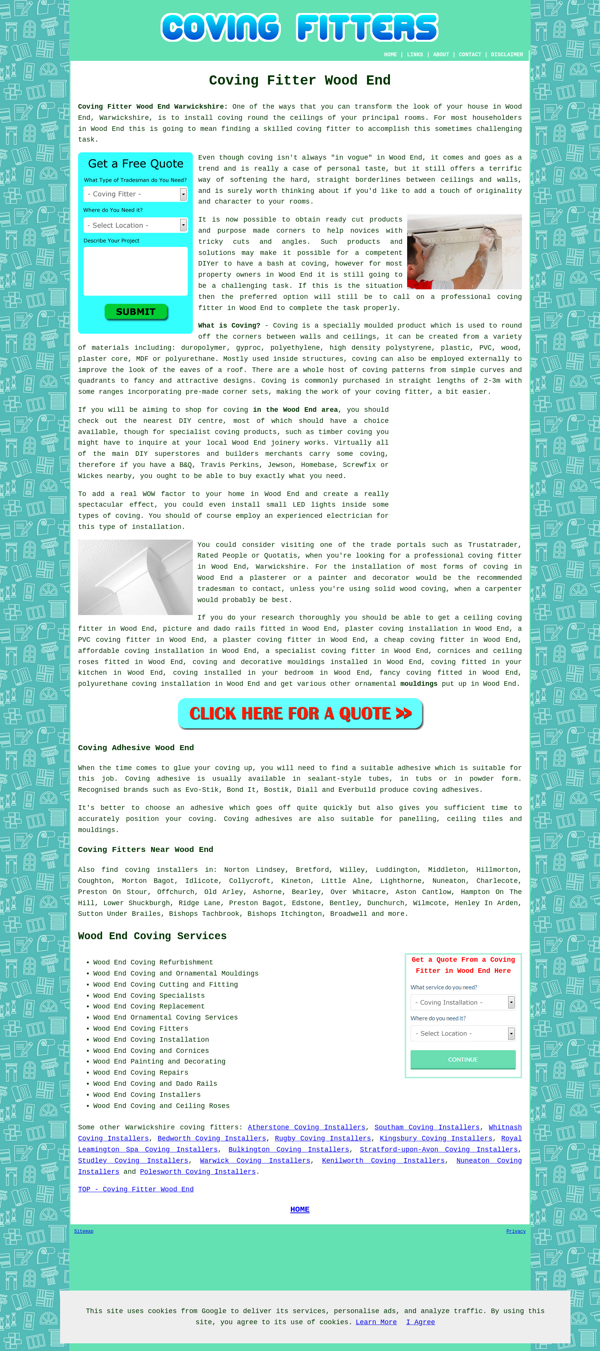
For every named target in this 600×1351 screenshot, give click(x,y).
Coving (273, 381)
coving (359, 432)
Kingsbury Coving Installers (436, 1138)
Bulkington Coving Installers (288, 1150)
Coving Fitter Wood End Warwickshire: (153, 107)
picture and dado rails (209, 629)
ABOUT (441, 55)
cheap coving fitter (424, 640)
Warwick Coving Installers (255, 1161)
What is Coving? (229, 326)
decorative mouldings (283, 662)
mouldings (419, 684)
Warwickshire (150, 1127)
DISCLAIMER (507, 55)
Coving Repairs (159, 1073)
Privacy (516, 1231)
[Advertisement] (457, 458)
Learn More (376, 1322)
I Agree (420, 1322)
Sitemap (83, 1231)
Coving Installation (169, 1040)
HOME (390, 55)
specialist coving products (223, 432)
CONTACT (470, 55)
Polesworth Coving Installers (198, 1172)
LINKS (415, 55)
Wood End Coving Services (152, 936)
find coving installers (149, 870)
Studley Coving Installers (133, 1161)
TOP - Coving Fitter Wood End (136, 1189)
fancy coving (405, 673)
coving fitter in (355, 651)
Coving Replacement (167, 1006)
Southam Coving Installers (427, 1127)
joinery (285, 443)
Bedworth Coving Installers (212, 1138)
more (396, 914)
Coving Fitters (159, 1029)
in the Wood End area (295, 410)
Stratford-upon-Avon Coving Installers (439, 1150)
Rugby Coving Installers (323, 1138)
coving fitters (209, 1127)
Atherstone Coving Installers (306, 1127)
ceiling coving (493, 618)
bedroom (299, 673)
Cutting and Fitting (199, 985)
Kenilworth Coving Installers (383, 1161)
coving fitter (402, 392)
